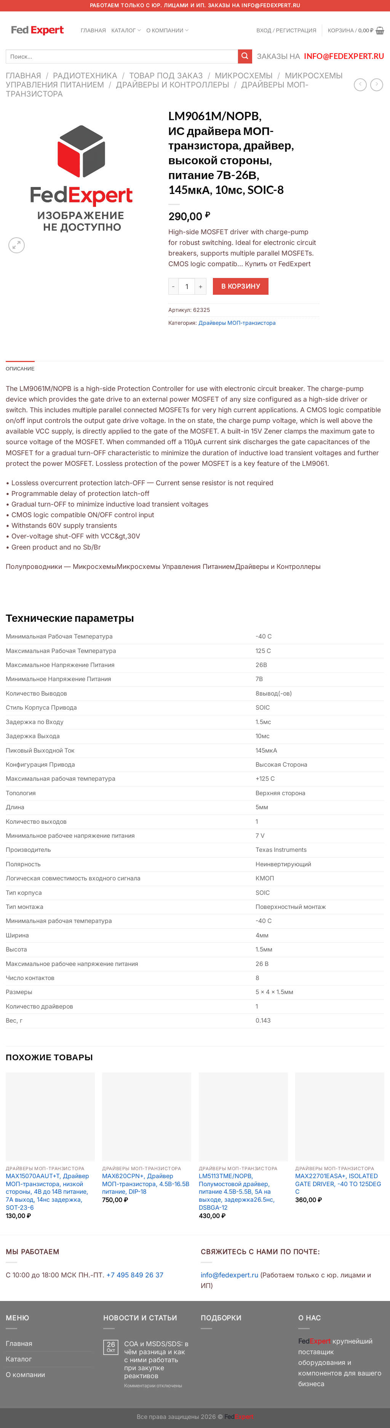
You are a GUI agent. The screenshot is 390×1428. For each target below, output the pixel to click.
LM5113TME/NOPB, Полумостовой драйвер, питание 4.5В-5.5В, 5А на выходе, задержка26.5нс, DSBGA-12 (237, 1192)
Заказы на (320, 56)
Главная (93, 30)
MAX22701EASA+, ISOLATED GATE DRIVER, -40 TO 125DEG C (338, 1184)
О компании (167, 30)
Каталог (126, 30)
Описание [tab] (21, 368)
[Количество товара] (186, 286)
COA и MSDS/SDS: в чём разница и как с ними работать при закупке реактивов (156, 1360)
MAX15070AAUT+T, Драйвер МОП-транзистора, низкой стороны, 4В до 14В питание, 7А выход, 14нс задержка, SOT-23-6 (47, 1192)
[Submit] (245, 56)
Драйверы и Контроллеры (172, 84)
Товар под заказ (166, 75)
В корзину (241, 286)
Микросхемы (244, 75)
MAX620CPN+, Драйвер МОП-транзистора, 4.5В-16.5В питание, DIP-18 (145, 1184)
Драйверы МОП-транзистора (237, 322)
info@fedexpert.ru (270, 5)
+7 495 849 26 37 (134, 1275)
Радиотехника (85, 75)
